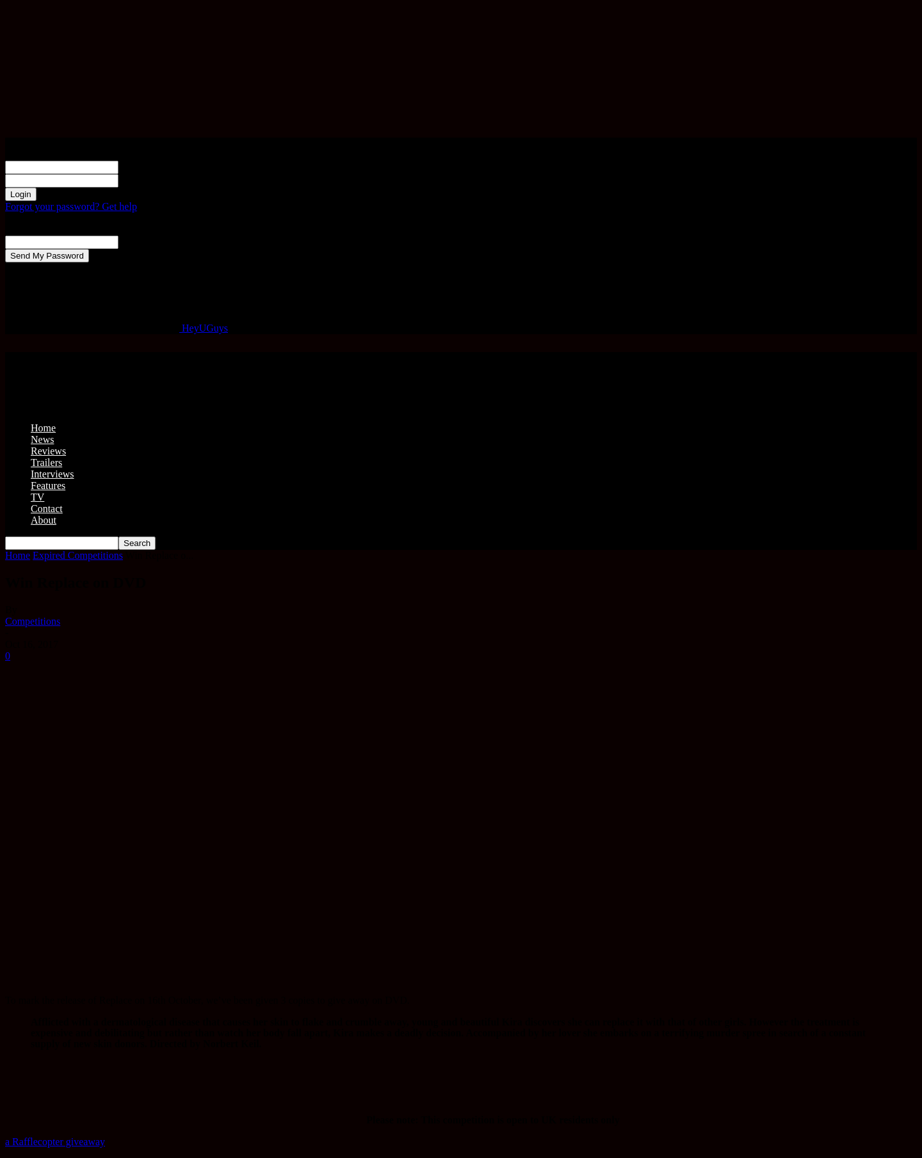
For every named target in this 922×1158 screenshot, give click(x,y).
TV (37, 497)
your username (148, 166)
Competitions (32, 621)
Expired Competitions (78, 555)
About (43, 520)
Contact (47, 508)
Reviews (48, 451)
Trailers (46, 462)
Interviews (52, 474)
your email (140, 241)
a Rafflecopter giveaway (55, 1141)
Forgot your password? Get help (71, 206)
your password (148, 180)
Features (48, 485)
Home (43, 427)
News (42, 439)
